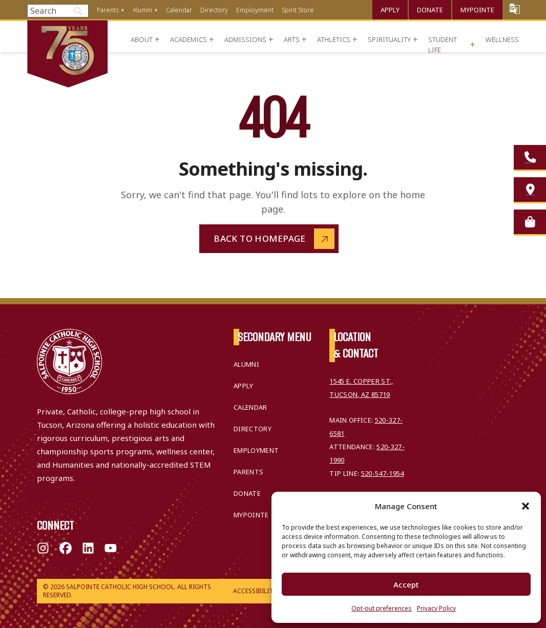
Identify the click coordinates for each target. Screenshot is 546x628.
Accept (406, 584)
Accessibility (255, 591)
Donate (430, 9)
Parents (108, 10)
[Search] (58, 10)
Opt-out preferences (381, 608)
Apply (390, 9)
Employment (255, 10)
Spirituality (389, 39)
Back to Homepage (260, 238)
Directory (214, 10)
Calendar (179, 10)
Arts (292, 39)
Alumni (142, 10)
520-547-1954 (382, 473)
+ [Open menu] (122, 10)
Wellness (502, 39)
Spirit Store (298, 10)
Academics (188, 39)
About (142, 39)
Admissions (245, 39)
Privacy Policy (436, 608)
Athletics (333, 39)
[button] (525, 506)
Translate (515, 8)
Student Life (442, 44)
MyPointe (477, 9)
